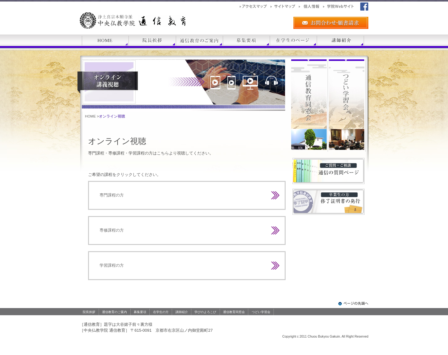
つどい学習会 (261, 312)
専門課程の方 (112, 195)
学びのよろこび (205, 312)
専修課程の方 (112, 230)
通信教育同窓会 (234, 312)
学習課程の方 (112, 265)
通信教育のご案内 (114, 312)
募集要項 (140, 312)
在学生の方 (161, 312)
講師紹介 (181, 312)
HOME (90, 116)
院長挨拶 (89, 312)
